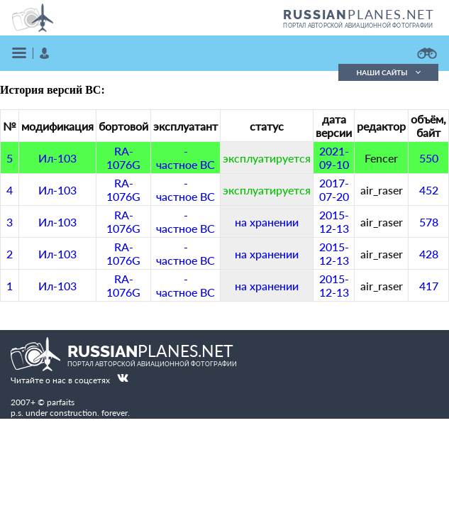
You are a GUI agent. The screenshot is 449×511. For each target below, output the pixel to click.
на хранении (267, 222)
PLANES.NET (359, 14)
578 (428, 222)
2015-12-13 (334, 221)
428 (428, 253)
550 (428, 158)
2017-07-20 (334, 189)
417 (428, 285)
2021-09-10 (334, 157)
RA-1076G (123, 157)
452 (428, 190)
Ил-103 (57, 158)
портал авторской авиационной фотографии (358, 25)
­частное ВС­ (185, 157)
